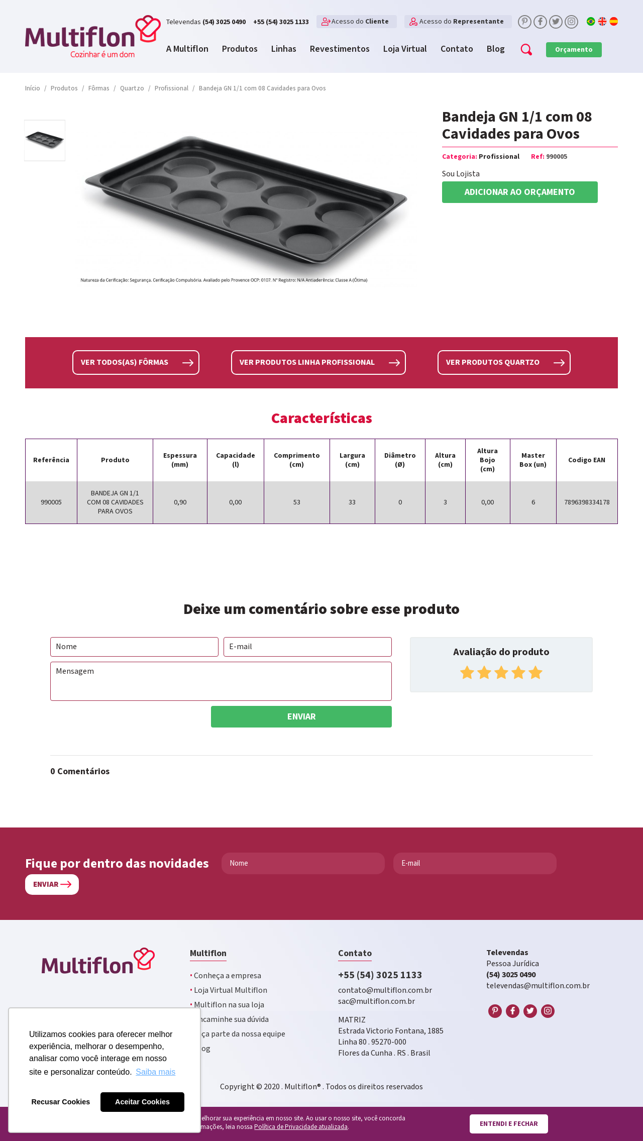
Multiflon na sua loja (227, 1003)
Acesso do (360, 21)
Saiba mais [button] (155, 1072)
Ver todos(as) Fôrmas (124, 362)
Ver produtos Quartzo (493, 362)
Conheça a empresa (225, 974)
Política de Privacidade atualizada (300, 1127)
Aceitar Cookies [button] (142, 1102)
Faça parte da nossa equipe (237, 1032)
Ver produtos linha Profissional (307, 362)
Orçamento (574, 49)
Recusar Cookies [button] (61, 1102)
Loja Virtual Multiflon (228, 989)
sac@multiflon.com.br (376, 1000)
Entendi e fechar (508, 1123)
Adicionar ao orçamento (520, 192)
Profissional (499, 156)
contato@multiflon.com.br (385, 989)
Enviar (301, 715)
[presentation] (126, 724)
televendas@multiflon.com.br (538, 984)
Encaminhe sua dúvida (229, 1018)
